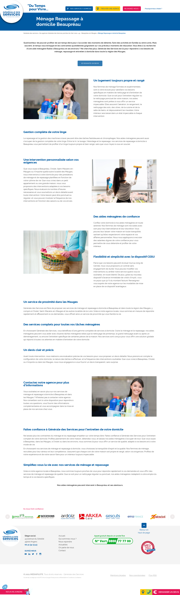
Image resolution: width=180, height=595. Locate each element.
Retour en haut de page (144, 531)
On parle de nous (66, 547)
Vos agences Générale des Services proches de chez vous (58, 33)
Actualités (63, 544)
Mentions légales (118, 575)
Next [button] (172, 516)
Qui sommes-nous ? (67, 539)
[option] (55, 99)
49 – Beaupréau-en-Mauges (87, 33)
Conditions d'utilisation (74, 577)
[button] (5, 587)
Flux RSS (153, 575)
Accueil (62, 536)
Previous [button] (7, 516)
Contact (62, 550)
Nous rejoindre (65, 541)
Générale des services (30, 33)
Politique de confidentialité (58, 577)
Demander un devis (166, 592)
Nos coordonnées (137, 575)
